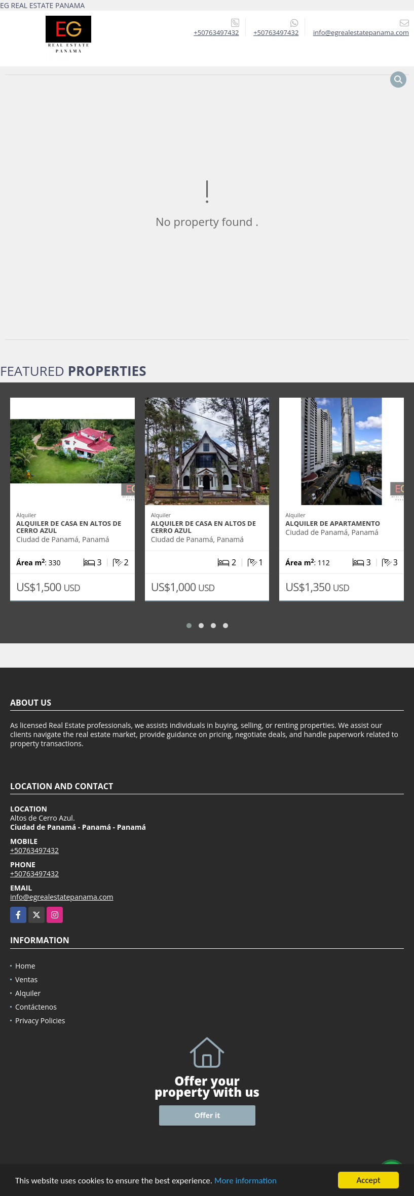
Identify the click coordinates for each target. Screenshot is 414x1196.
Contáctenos (36, 1007)
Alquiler (28, 993)
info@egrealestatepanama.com (62, 897)
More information (245, 1184)
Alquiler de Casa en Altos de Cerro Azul (68, 527)
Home (25, 966)
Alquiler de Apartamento (332, 523)
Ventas (26, 979)
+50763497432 (216, 32)
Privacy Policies (40, 1020)
